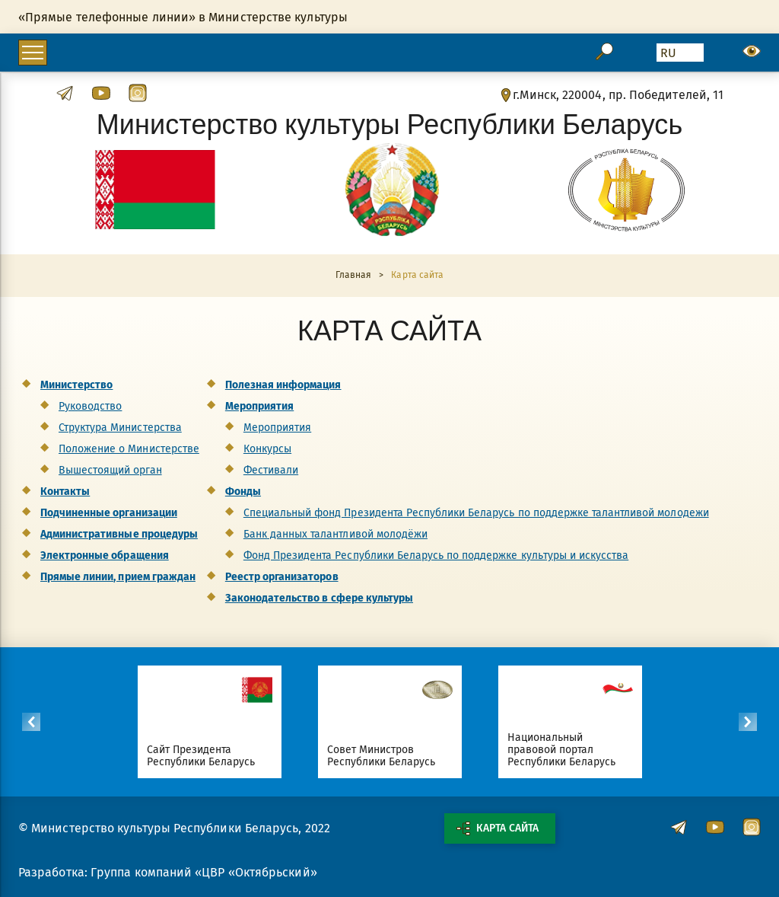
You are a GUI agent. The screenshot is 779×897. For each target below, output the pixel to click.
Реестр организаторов (282, 576)
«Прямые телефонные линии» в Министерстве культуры (183, 17)
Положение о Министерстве (129, 448)
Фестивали (270, 470)
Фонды (243, 491)
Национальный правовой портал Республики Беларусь (561, 749)
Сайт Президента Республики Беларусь (201, 755)
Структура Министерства (120, 427)
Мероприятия (259, 406)
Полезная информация (283, 384)
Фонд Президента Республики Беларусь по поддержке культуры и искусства (435, 555)
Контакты (65, 491)
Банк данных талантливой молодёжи (335, 534)
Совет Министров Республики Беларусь (381, 755)
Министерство (76, 384)
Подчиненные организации (108, 512)
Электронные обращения (104, 555)
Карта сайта (497, 828)
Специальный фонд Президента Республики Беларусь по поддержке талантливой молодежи (476, 512)
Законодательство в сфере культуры (319, 598)
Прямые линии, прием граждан (118, 576)
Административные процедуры (119, 534)
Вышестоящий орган (110, 470)
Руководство (90, 406)
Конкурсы (267, 448)
